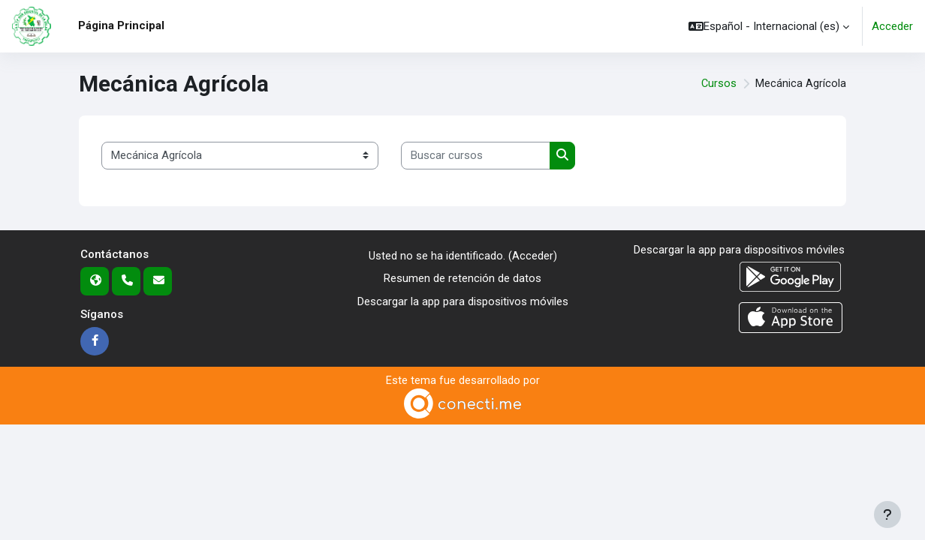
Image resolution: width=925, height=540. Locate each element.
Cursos (719, 84)
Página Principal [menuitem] (121, 25)
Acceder (892, 26)
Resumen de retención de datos (462, 278)
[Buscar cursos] (475, 156)
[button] (769, 26)
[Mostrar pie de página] (887, 514)
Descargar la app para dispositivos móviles (462, 301)
